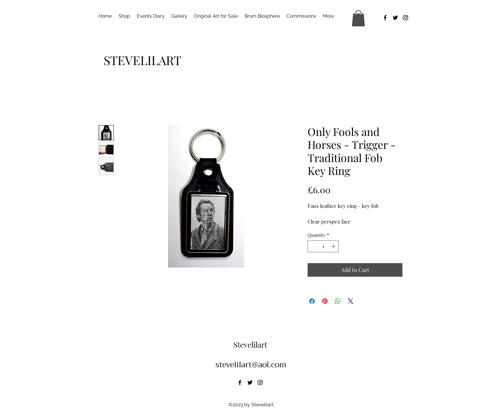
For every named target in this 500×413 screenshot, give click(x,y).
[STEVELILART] (142, 60)
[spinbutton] (323, 246)
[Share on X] (351, 301)
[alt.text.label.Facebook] (385, 17)
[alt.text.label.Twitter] (395, 17)
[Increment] (334, 246)
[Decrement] (313, 246)
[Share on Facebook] (312, 301)
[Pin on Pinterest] (325, 301)
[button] (358, 18)
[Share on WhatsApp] (338, 301)
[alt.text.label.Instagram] (405, 17)
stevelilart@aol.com (251, 364)
